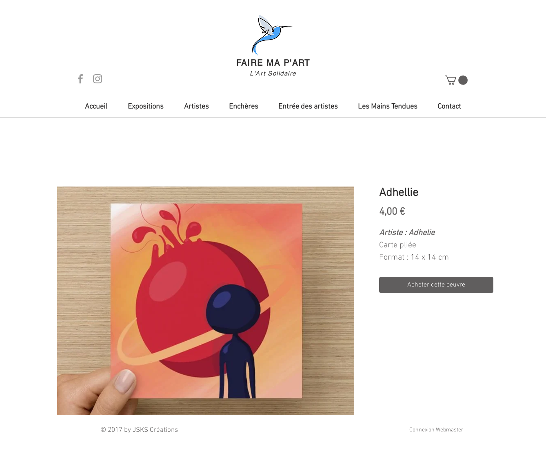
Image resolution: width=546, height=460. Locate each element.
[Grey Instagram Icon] (97, 79)
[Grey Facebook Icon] (80, 79)
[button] (456, 80)
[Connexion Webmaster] (436, 430)
